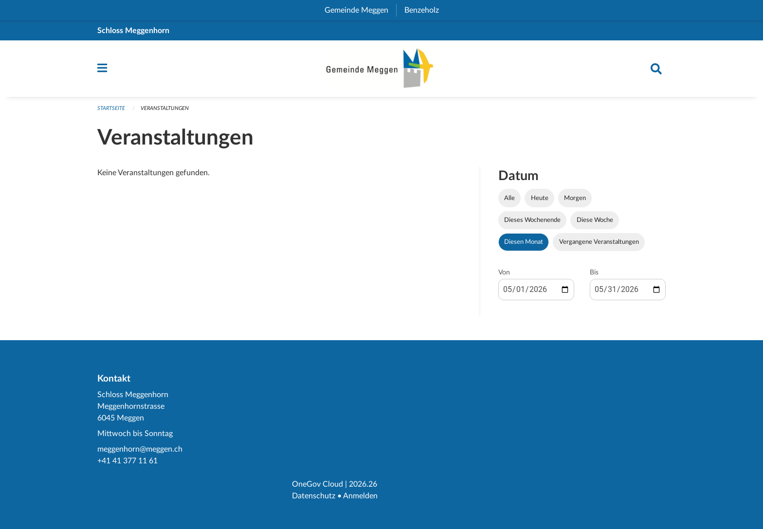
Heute (539, 198)
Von (504, 272)
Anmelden (360, 496)
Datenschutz (313, 496)
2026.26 (363, 484)
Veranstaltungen (165, 108)
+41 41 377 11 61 (127, 461)
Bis (594, 272)
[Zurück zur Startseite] (381, 68)
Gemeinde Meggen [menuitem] (360, 10)
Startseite (111, 108)
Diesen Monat (523, 242)
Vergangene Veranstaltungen (599, 242)
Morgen (575, 198)
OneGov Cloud (317, 484)
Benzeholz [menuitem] (425, 10)
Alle (509, 198)
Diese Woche (595, 220)
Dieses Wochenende (532, 220)
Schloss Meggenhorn (133, 31)
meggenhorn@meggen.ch (139, 449)
